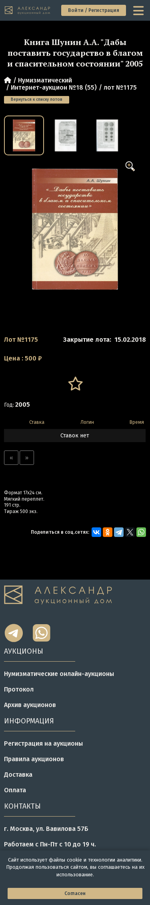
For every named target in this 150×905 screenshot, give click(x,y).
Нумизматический (45, 80)
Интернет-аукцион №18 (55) (54, 87)
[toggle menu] (139, 10)
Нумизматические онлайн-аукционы (59, 674)
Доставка (18, 774)
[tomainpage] (28, 10)
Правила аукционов (34, 759)
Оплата (15, 790)
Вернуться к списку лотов (36, 99)
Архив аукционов (30, 705)
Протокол (19, 689)
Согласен (75, 893)
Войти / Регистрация (93, 10)
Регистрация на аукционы (43, 743)
